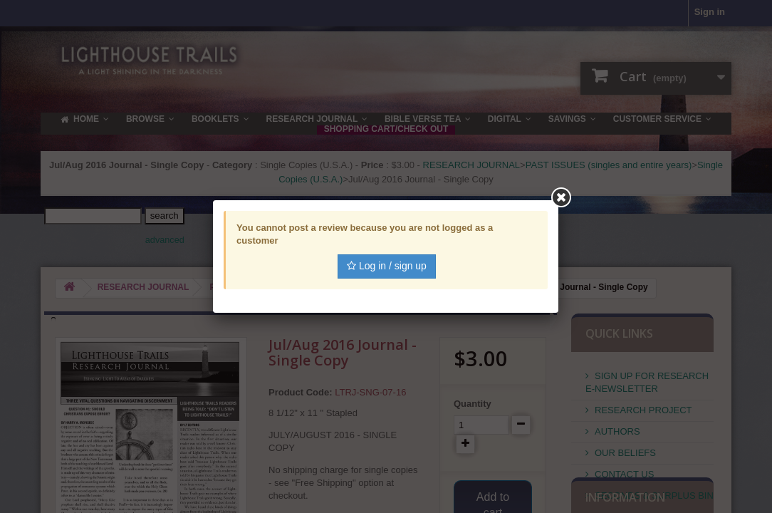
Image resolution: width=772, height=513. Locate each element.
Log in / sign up (387, 265)
